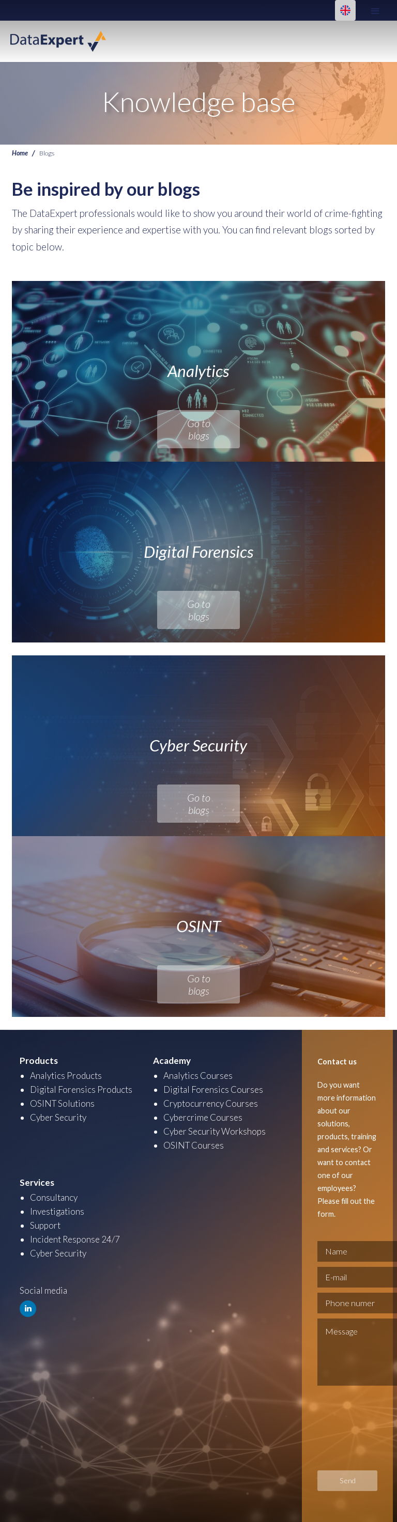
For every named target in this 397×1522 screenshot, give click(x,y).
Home (20, 153)
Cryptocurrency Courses (210, 1103)
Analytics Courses (198, 1075)
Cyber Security (58, 1117)
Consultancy (54, 1197)
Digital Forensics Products (81, 1089)
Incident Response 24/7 (75, 1239)
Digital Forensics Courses (213, 1089)
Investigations (57, 1211)
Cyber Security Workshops (214, 1131)
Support (45, 1225)
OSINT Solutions (62, 1103)
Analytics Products (66, 1075)
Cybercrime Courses (202, 1117)
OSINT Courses (193, 1145)
